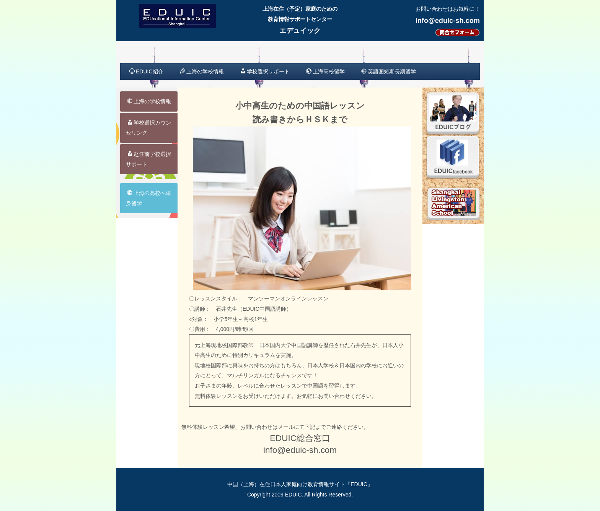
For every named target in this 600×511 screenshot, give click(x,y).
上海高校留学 (325, 71)
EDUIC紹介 (146, 71)
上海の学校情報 (202, 71)
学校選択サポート (265, 71)
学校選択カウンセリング (148, 128)
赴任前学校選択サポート (148, 159)
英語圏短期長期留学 (388, 71)
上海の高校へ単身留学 (148, 198)
